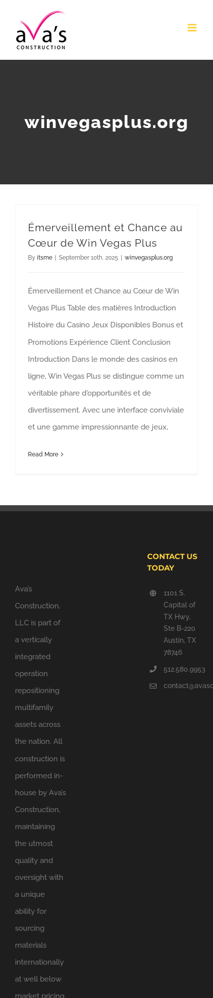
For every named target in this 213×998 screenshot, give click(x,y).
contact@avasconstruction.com (181, 686)
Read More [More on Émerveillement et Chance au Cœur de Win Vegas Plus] (43, 454)
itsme (44, 257)
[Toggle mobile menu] (193, 27)
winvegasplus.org (149, 257)
